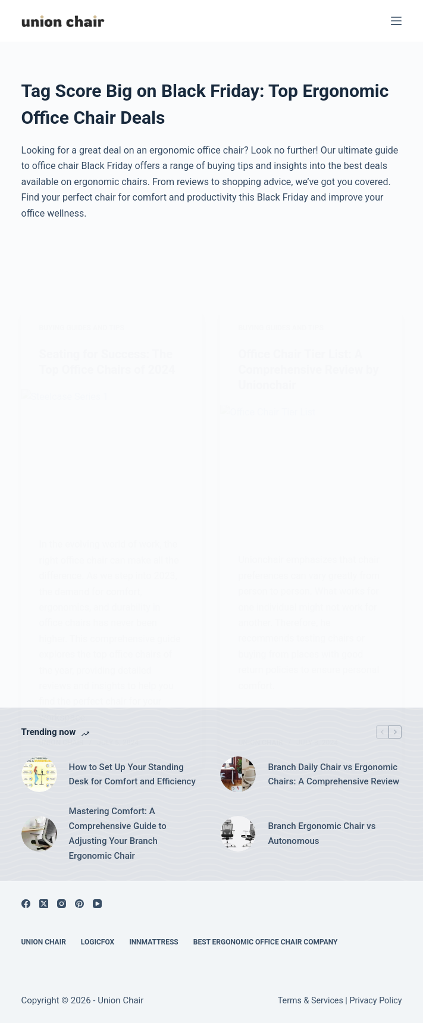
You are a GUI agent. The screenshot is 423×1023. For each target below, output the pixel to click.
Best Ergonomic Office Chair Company (265, 942)
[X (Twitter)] (43, 903)
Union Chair (43, 942)
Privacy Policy (375, 1000)
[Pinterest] (79, 903)
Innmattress (153, 942)
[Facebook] (25, 903)
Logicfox (97, 942)
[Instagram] (61, 903)
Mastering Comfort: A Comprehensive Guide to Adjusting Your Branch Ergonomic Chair (118, 833)
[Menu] (396, 20)
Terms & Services (310, 1000)
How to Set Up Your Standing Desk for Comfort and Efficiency (132, 774)
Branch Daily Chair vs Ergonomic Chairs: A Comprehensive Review (333, 774)
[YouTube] (97, 903)
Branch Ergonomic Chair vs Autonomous (321, 833)
